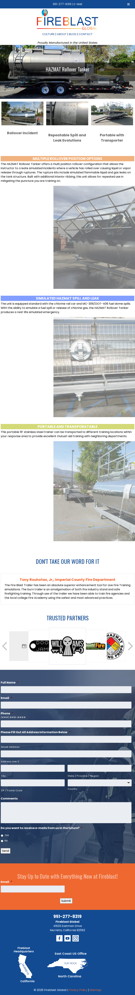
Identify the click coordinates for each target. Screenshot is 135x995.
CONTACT (86, 34)
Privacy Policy (77, 990)
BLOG (72, 34)
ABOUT (62, 34)
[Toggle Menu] (128, 4)
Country (73, 789)
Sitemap (95, 990)
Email (6, 698)
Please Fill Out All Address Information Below (35, 732)
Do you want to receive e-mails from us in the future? (41, 828)
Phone (7, 713)
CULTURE (48, 34)
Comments (11, 799)
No (6, 840)
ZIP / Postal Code (11, 790)
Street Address (10, 747)
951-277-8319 (62, 4)
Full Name (9, 683)
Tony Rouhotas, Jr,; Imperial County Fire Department (67, 579)
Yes (7, 835)
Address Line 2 (10, 761)
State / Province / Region (83, 776)
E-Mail (77, 4)
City (3, 776)
